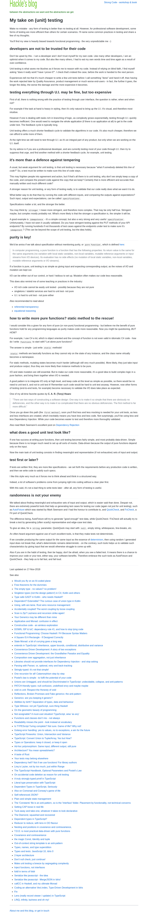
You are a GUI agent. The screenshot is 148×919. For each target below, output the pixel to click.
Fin (15, 891)
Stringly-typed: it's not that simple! (31, 669)
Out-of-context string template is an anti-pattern (38, 843)
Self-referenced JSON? (26, 795)
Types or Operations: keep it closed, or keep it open (40, 742)
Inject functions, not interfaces (29, 867)
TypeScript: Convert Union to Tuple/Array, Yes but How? (43, 738)
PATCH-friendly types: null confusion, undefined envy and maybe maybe (51, 686)
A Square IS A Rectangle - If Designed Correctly (38, 637)
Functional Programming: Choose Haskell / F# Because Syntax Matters (50, 633)
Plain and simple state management (32, 799)
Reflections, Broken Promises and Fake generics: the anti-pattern (47, 694)
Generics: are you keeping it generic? (33, 698)
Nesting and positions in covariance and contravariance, (43, 827)
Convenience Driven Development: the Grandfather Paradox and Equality (51, 653)
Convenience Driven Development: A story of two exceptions (45, 649)
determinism (96, 539)
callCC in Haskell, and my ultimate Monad (35, 883)
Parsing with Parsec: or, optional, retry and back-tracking (43, 665)
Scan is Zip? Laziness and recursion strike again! (39, 613)
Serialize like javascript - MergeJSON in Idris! (37, 879)
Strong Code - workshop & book (120, 2)
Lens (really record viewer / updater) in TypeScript (39, 895)
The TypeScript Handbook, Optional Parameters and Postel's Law (48, 770)
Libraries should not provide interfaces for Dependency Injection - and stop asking (56, 661)
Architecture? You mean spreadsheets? (34, 750)
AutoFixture (18, 509)
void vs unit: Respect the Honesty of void (35, 690)
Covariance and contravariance (30, 835)
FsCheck (129, 509)
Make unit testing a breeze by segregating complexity (41, 863)
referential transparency (26, 307)
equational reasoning (25, 311)
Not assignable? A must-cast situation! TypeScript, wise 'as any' (46, 714)
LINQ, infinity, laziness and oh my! (31, 900)
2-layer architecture (24, 855)
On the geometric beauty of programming (35, 710)
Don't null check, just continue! (30, 859)
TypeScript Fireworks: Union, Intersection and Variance (42, 734)
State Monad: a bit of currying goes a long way (38, 641)
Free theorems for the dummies (30, 585)
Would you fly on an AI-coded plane (32, 581)
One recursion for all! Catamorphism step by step (39, 673)
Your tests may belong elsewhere (31, 758)
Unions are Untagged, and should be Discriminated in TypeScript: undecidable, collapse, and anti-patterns (68, 682)
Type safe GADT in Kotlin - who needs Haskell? (38, 597)
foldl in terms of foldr (24, 871)
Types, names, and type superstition (32, 847)
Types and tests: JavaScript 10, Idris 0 (33, 851)
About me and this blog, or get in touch (29, 910)
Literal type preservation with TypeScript (34, 782)
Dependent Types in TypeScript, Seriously (35, 787)
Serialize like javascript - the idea (31, 875)
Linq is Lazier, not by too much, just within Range (39, 766)
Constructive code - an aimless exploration (36, 625)
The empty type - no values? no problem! (35, 589)
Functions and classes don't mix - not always (37, 718)
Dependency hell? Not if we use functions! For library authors (45, 762)
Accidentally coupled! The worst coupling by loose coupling (44, 609)
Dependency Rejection (67, 425)
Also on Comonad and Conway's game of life (37, 791)
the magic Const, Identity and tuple (32, 839)
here (122, 244)
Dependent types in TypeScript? (30, 819)
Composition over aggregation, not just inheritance (40, 657)
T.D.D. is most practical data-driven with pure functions (42, 831)
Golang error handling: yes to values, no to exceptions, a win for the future (52, 730)
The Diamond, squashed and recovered (34, 815)
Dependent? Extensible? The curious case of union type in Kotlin (47, 601)
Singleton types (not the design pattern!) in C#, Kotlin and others (47, 593)
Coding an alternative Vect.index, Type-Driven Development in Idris (48, 887)
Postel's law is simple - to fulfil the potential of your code (42, 678)
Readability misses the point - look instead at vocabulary (43, 722)
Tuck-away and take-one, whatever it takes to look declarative (45, 811)
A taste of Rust (21, 754)
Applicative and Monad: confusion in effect (36, 621)
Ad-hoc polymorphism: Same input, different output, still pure (45, 746)
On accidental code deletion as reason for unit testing (41, 774)
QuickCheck (113, 509)
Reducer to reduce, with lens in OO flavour (36, 823)
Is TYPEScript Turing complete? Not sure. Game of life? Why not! (47, 726)
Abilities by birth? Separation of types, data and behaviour (43, 702)
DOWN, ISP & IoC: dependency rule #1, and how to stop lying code (48, 629)
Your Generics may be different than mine (35, 617)
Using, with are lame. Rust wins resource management (42, 605)
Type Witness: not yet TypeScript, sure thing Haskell (41, 706)
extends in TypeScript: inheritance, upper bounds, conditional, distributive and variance (58, 645)
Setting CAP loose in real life (29, 807)
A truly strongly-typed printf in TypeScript (35, 778)
